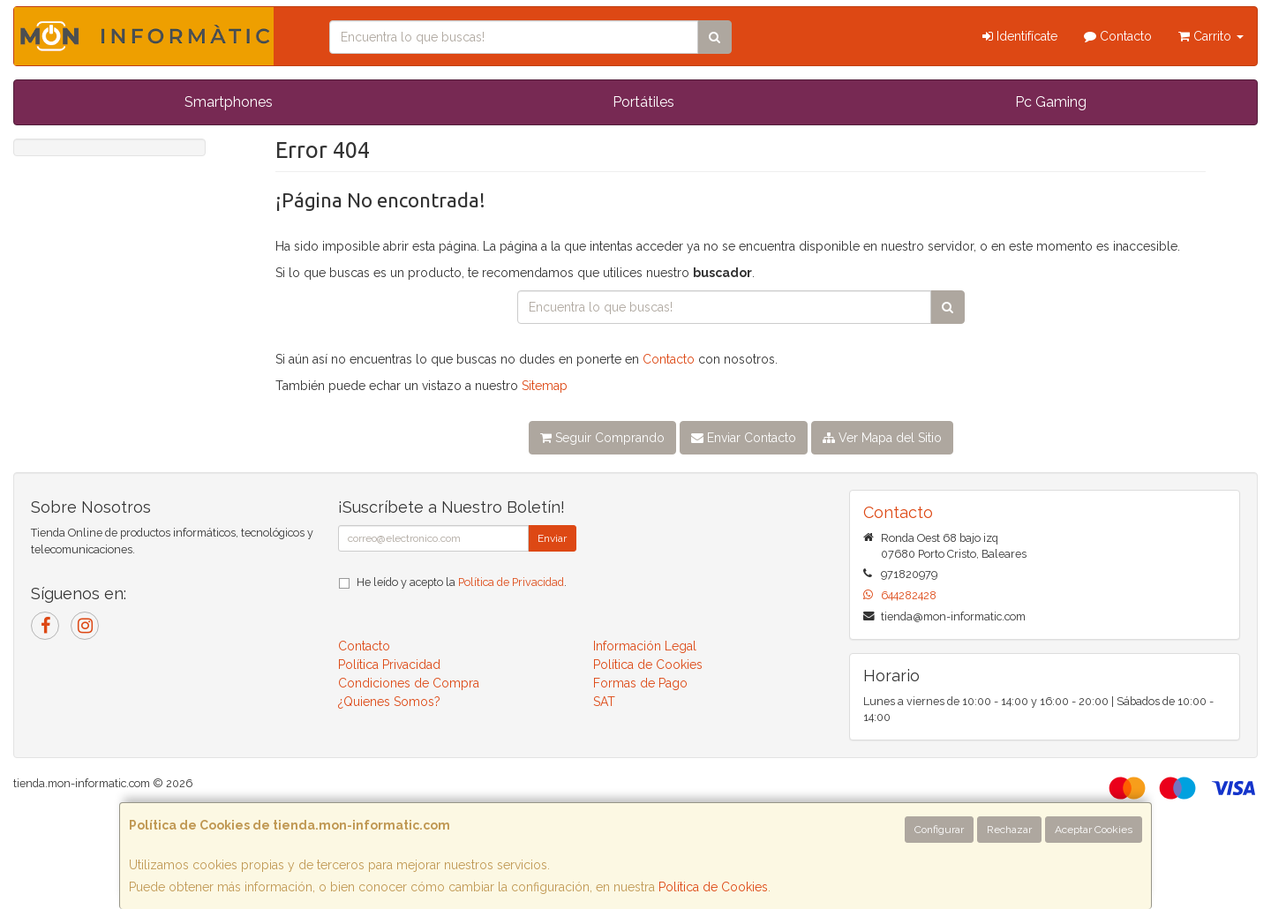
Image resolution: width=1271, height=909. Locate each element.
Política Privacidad (389, 664)
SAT (604, 702)
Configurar (939, 829)
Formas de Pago (640, 683)
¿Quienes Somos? (389, 702)
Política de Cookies (713, 887)
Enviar (552, 538)
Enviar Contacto (743, 438)
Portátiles (643, 102)
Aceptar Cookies (1093, 829)
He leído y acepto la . (462, 582)
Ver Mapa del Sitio (882, 438)
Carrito (1211, 36)
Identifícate (1019, 36)
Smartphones (228, 102)
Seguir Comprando (602, 438)
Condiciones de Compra (408, 683)
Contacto (1118, 36)
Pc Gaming (1051, 102)
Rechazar (1009, 829)
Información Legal (644, 646)
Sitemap (545, 386)
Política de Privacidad (511, 582)
